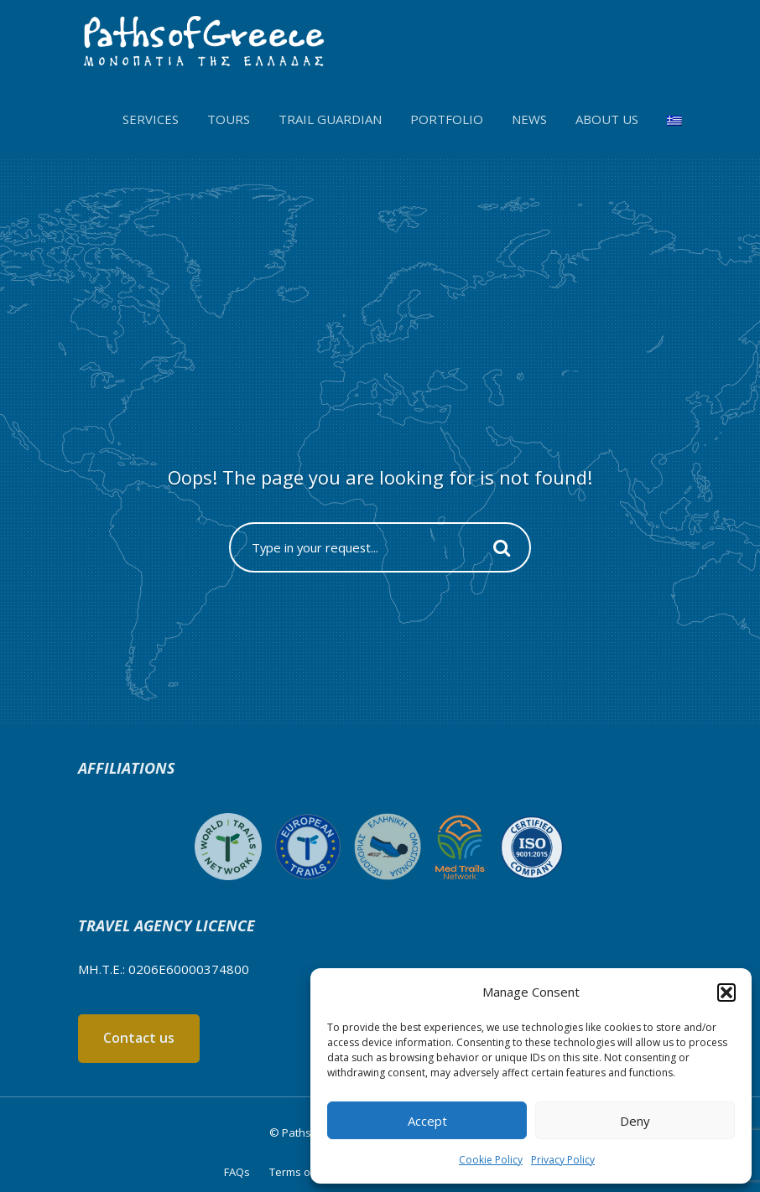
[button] (726, 992)
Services (150, 119)
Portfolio (446, 119)
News (529, 119)
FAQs (237, 1171)
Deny (635, 1120)
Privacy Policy (563, 1160)
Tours (228, 119)
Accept (427, 1120)
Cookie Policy (491, 1160)
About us (606, 119)
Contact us (138, 1038)
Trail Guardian (330, 119)
